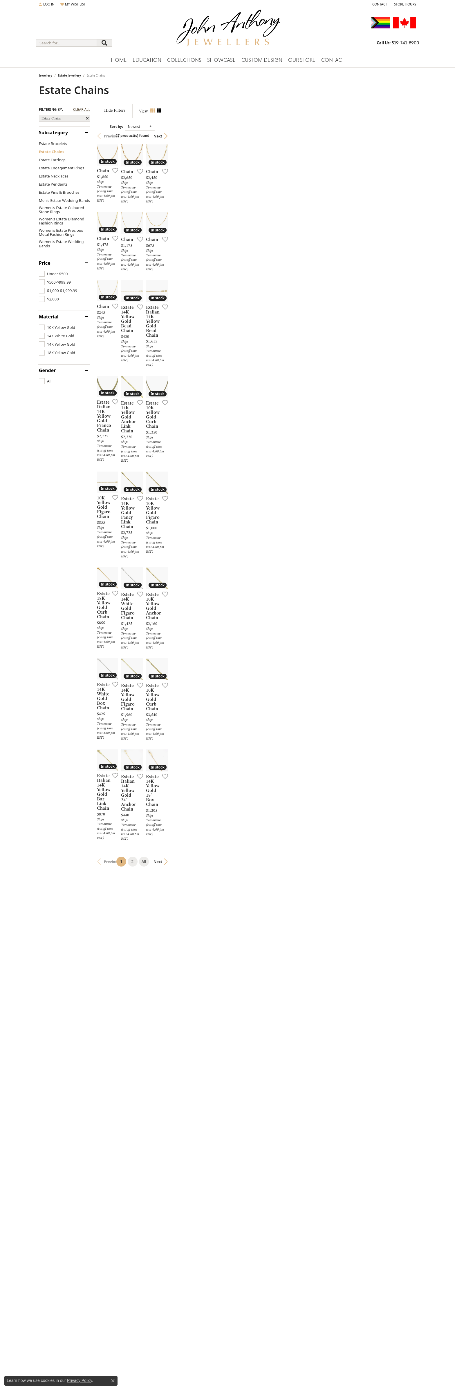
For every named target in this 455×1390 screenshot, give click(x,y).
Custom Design (261, 60)
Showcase (221, 60)
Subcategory (53, 132)
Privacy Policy (79, 1380)
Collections (184, 60)
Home (119, 60)
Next (406, 136)
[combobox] (66, 43)
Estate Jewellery (69, 75)
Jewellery (45, 75)
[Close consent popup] (113, 1380)
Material (48, 316)
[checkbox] (53, 273)
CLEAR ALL (81, 109)
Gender (47, 370)
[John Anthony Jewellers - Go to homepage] (228, 32)
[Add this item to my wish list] (196, 253)
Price (44, 263)
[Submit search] (104, 43)
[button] (47, 4)
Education (147, 60)
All (268, 1214)
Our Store (301, 60)
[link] (379, 4)
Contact (332, 60)
